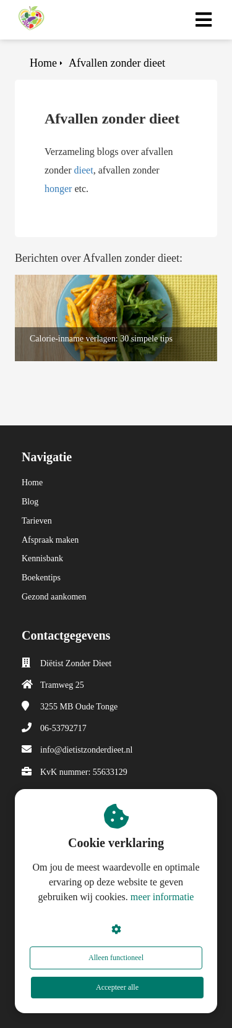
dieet (83, 170)
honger (58, 188)
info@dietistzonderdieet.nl (86, 749)
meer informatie (162, 897)
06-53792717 (63, 728)
